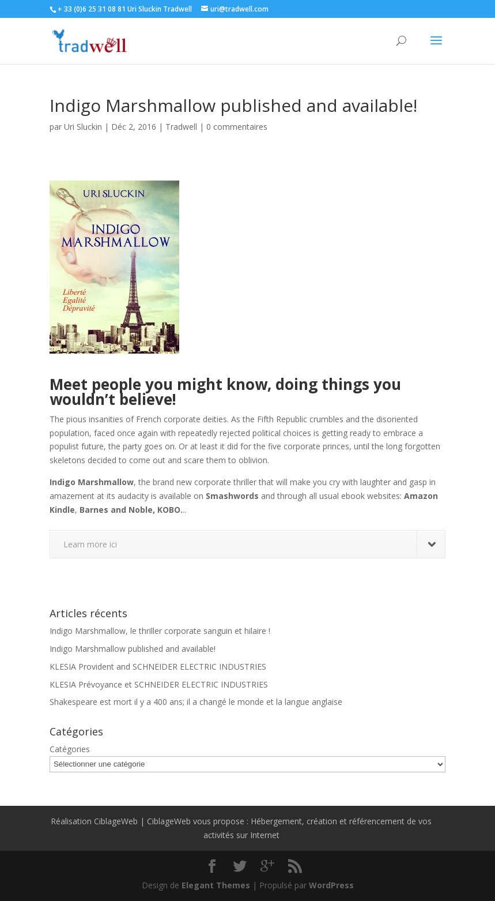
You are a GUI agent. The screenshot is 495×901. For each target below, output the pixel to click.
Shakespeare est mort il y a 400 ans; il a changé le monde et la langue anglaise (196, 701)
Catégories (70, 749)
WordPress (331, 885)
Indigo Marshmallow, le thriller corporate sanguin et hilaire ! (160, 630)
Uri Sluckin (83, 126)
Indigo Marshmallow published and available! (133, 648)
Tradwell (181, 126)
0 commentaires (236, 126)
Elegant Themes (216, 885)
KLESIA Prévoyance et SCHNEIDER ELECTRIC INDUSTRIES (159, 684)
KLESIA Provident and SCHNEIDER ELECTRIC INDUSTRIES (158, 666)
